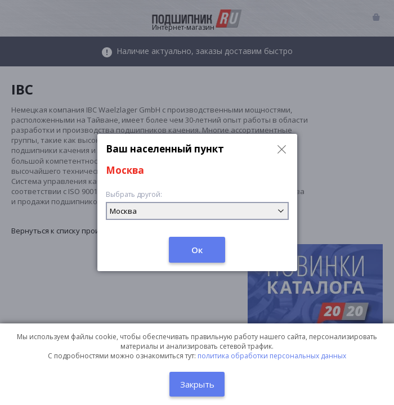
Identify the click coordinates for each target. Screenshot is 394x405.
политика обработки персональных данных (272, 356)
